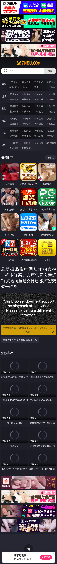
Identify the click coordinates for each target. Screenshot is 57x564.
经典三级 (26, 111)
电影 (4, 108)
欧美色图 (38, 118)
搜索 (50, 70)
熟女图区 (38, 123)
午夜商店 (26, 142)
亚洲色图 (26, 118)
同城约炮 (14, 142)
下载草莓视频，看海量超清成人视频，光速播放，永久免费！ (29, 330)
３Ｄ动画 (51, 94)
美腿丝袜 (14, 123)
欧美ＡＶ (38, 94)
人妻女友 (38, 130)
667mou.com (28, 63)
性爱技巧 (51, 135)
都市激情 (14, 130)
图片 (4, 120)
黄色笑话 (38, 135)
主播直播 (38, 99)
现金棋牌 (38, 87)
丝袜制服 (26, 99)
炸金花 (26, 87)
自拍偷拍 (26, 94)
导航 (4, 145)
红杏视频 (14, 147)
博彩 (4, 84)
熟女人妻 (14, 99)
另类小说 (26, 135)
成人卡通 (38, 106)
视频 (4, 96)
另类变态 (51, 111)
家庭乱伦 (26, 130)
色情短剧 (26, 147)
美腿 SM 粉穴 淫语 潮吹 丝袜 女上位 (20, 340)
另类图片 (51, 123)
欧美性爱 (51, 106)
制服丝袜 (14, 111)
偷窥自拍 (14, 118)
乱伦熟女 (38, 111)
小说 (4, 132)
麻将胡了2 (14, 87)
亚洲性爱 (14, 106)
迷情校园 (14, 135)
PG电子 (14, 82)
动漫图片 (51, 118)
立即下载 (46, 557)
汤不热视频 (51, 142)
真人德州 (26, 82)
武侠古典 (51, 130)
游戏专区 (51, 82)
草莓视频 (38, 142)
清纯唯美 (26, 123)
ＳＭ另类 (51, 99)
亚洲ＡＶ (14, 94)
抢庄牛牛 (51, 87)
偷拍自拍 (26, 106)
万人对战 (38, 82)
